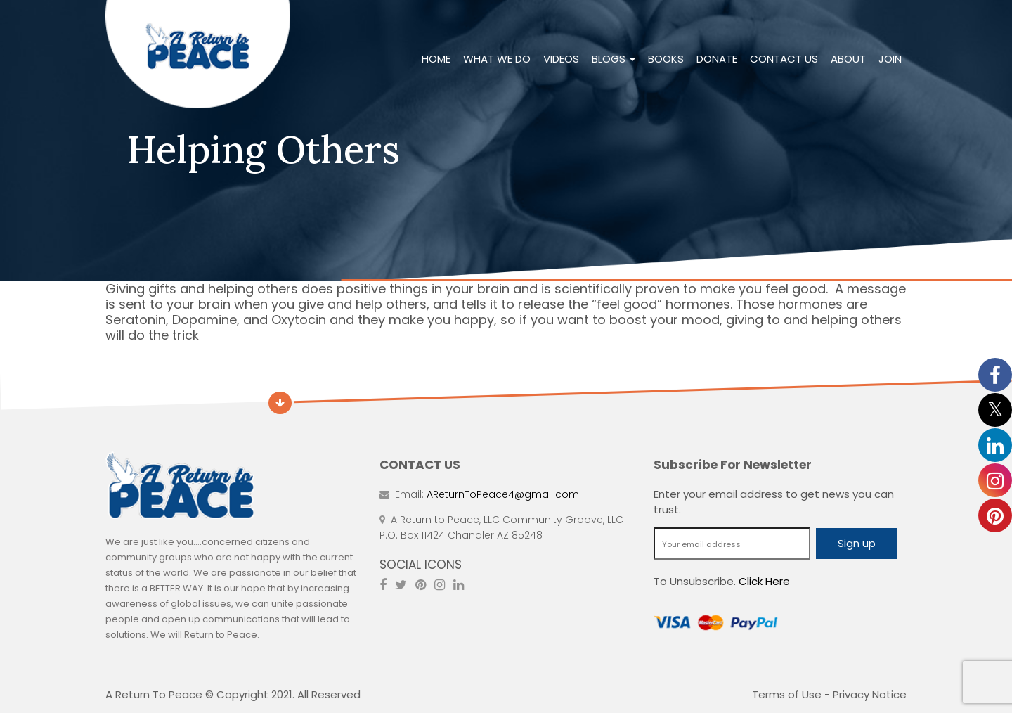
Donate (716, 58)
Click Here (764, 581)
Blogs (613, 58)
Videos (561, 58)
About (848, 58)
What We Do (497, 58)
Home (436, 58)
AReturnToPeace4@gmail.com (503, 494)
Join (890, 58)
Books (666, 58)
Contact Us (784, 58)
